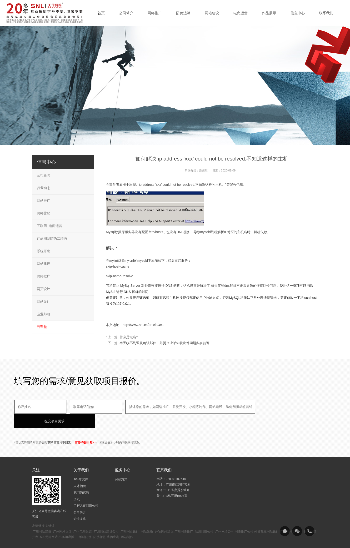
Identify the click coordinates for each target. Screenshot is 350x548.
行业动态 (43, 188)
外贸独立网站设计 (266, 517)
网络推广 (43, 276)
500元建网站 (49, 522)
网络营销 (43, 213)
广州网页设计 (129, 517)
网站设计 (43, 301)
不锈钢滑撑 (66, 522)
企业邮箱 (43, 314)
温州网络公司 (204, 517)
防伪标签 (99, 522)
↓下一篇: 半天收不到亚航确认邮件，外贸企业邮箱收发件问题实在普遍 (158, 343)
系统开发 (43, 251)
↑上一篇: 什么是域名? (122, 337)
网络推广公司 (244, 517)
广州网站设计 (62, 517)
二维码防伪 (83, 522)
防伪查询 (113, 522)
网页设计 (43, 289)
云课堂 (203, 170)
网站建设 (43, 264)
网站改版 (147, 517)
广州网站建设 (42, 517)
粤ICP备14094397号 (149, 541)
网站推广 (43, 200)
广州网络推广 (184, 517)
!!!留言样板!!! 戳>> (84, 428)
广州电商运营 (82, 517)
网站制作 (127, 522)
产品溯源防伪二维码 (52, 238)
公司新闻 (43, 175)
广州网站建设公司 (106, 517)
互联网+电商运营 (49, 226)
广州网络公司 (224, 517)
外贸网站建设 (164, 517)
